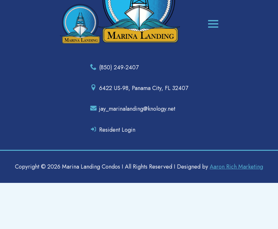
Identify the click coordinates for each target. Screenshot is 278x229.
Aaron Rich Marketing (236, 167)
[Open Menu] (213, 24)
